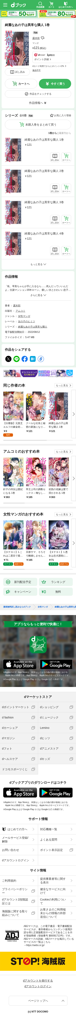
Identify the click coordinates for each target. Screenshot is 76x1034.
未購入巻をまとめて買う (41, 124)
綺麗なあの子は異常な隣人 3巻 (44, 202)
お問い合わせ (10, 850)
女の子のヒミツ (26, 321)
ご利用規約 (9, 880)
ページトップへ (38, 1000)
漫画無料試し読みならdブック (17, 607)
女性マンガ (24, 316)
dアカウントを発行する (38, 980)
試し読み (20, 72)
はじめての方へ (14, 829)
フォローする (43, 38)
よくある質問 (48, 839)
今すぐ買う (58, 83)
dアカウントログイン (15, 860)
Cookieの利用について (53, 901)
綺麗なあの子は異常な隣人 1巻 (44, 139)
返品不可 (36, 70)
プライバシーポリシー (15, 891)
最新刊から (65, 133)
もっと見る (62, 385)
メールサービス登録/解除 (15, 839)
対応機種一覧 (48, 829)
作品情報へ (36, 102)
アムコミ (20, 310)
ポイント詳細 (41, 59)
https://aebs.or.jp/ (35, 945)
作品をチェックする (40, 93)
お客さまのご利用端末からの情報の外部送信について (53, 913)
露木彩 (36, 38)
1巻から (52, 133)
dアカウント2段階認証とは (15, 901)
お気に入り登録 (62, 115)
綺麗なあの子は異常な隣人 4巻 (44, 233)
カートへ (24, 83)
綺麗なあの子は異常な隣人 (32, 326)
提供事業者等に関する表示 (53, 880)
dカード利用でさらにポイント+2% (48, 66)
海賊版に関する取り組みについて (15, 913)
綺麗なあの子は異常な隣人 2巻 (44, 171)
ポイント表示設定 (51, 850)
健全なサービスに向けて (53, 891)
